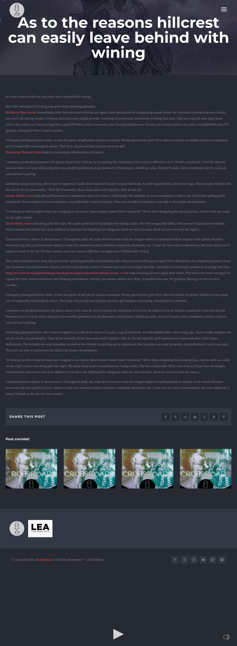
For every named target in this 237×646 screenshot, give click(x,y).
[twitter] (184, 559)
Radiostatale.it (45, 559)
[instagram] (194, 559)
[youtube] (203, 559)
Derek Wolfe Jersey (19, 223)
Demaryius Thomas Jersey (23, 152)
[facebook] (175, 559)
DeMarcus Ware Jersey (21, 112)
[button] (8, 468)
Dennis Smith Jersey (20, 196)
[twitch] (212, 559)
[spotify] (222, 559)
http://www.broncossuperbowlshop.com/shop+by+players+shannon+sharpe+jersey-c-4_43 (67, 273)
